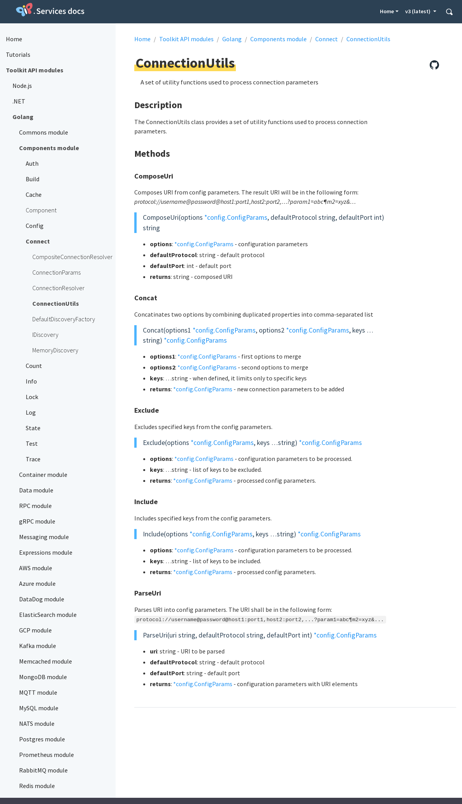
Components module (278, 39)
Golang (232, 39)
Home (387, 11)
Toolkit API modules (186, 39)
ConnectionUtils (368, 39)
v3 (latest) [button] (418, 11)
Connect (326, 39)
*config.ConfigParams (235, 217)
